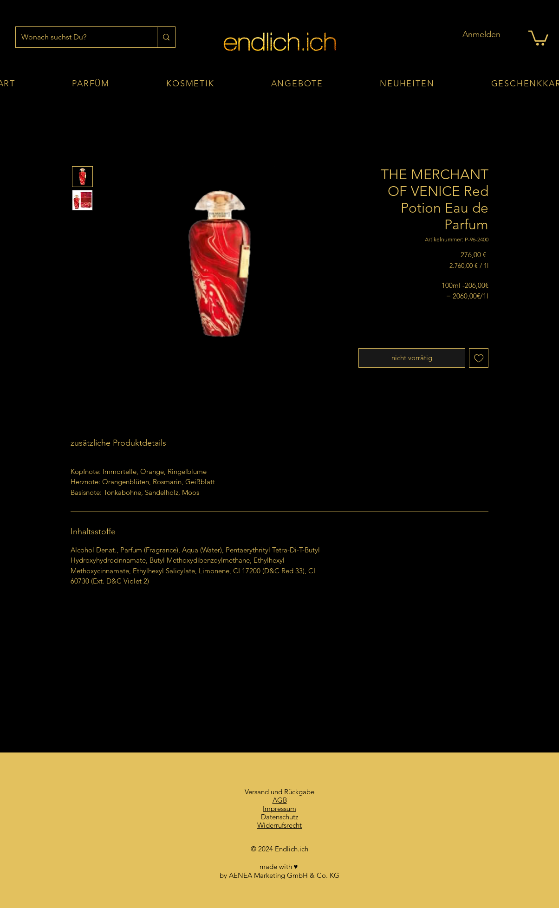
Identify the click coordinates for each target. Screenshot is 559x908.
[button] (538, 37)
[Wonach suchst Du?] (79, 37)
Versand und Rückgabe (279, 791)
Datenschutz (279, 816)
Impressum (279, 808)
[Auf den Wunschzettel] (479, 358)
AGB (280, 800)
